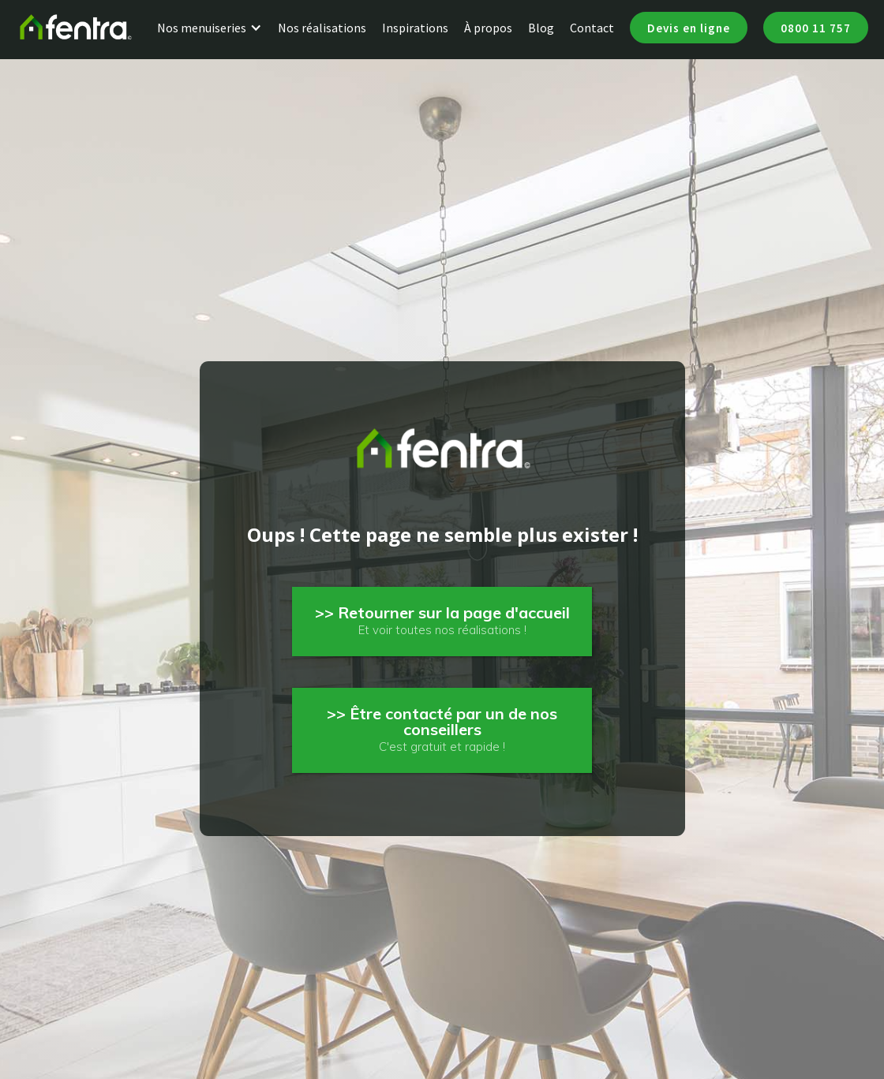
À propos (488, 27)
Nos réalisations (322, 27)
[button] (217, 27)
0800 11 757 (816, 28)
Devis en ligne (688, 28)
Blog (541, 27)
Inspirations (415, 27)
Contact (592, 27)
